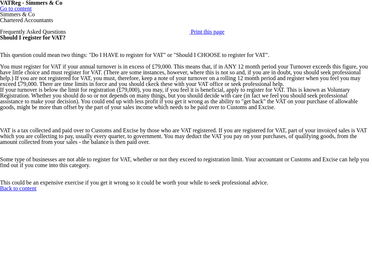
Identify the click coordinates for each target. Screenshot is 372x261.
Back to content (18, 188)
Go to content (16, 8)
